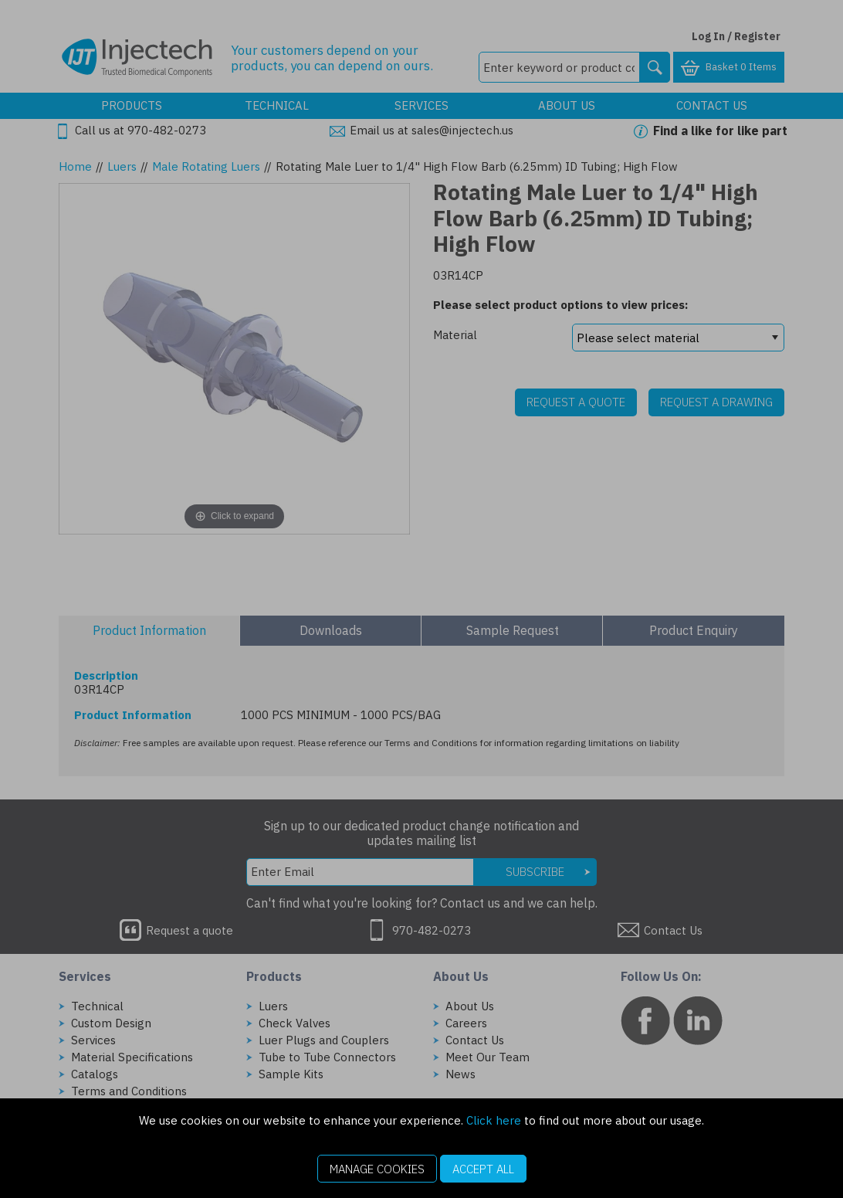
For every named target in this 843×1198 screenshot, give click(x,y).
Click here (493, 1120)
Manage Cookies (377, 1169)
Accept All (483, 1169)
